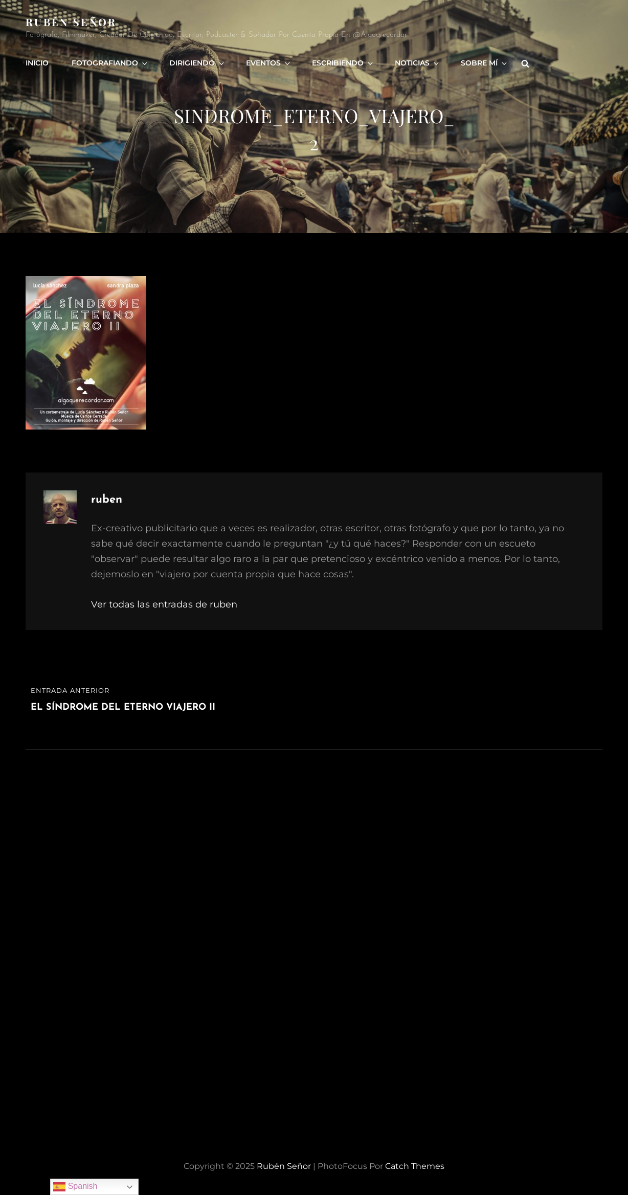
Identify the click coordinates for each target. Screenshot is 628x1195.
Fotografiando (110, 62)
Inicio (37, 62)
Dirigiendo (197, 62)
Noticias (417, 62)
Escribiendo (343, 62)
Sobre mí (484, 62)
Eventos (268, 62)
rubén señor (71, 22)
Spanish (75, 1187)
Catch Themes (414, 1166)
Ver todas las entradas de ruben (164, 604)
